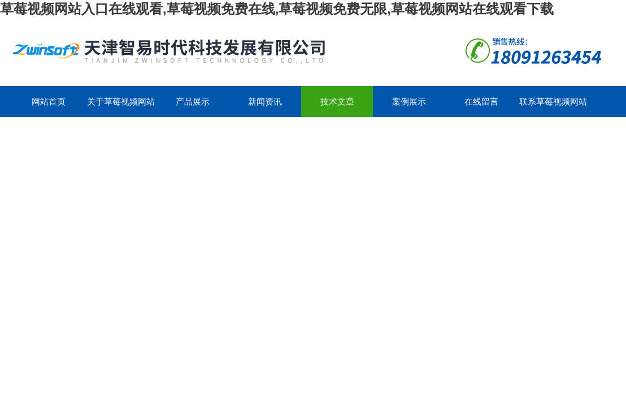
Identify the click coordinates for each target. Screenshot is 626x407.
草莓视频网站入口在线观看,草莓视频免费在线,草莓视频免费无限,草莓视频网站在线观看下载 (277, 8)
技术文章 (337, 101)
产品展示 (193, 101)
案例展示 (409, 101)
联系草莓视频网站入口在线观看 (553, 107)
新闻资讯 (265, 101)
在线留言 (481, 101)
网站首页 (49, 101)
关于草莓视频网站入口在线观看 (121, 107)
